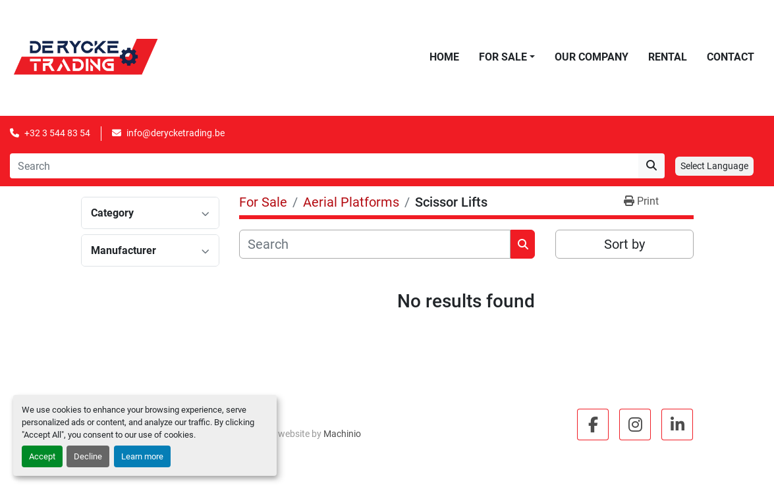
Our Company (591, 57)
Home (444, 57)
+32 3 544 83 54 (57, 133)
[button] (507, 57)
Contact (730, 57)
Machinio (342, 433)
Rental (667, 57)
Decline (88, 456)
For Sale (503, 57)
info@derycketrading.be (175, 133)
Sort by (624, 244)
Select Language (714, 166)
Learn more (142, 456)
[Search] (324, 165)
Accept (42, 456)
